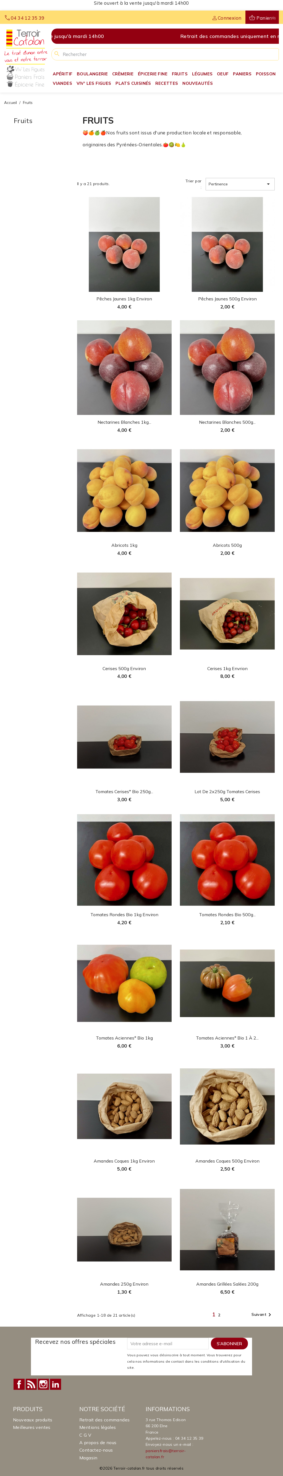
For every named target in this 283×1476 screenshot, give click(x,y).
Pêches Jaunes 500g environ (227, 299)
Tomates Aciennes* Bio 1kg (124, 1038)
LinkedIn (55, 1384)
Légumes (202, 73)
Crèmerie (122, 73)
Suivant (262, 1314)
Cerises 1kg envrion (227, 668)
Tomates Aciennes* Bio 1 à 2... (227, 1038)
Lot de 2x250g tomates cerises (227, 791)
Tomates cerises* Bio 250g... (124, 791)
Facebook (19, 1384)
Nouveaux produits (33, 1420)
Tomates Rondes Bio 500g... (227, 914)
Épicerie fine (152, 73)
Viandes (62, 83)
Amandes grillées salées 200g (227, 1284)
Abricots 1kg (124, 545)
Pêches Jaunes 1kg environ (124, 299)
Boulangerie (92, 73)
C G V (85, 1435)
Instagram (43, 1384)
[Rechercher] (165, 54)
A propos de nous (97, 1442)
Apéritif (62, 73)
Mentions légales (97, 1427)
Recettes (166, 83)
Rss (31, 1384)
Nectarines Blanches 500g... (227, 422)
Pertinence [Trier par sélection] (240, 184)
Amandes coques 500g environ (227, 1161)
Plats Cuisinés (133, 83)
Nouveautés (197, 83)
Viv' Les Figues (94, 83)
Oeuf (223, 73)
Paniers (242, 73)
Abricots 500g (227, 545)
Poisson (266, 73)
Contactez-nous (96, 1450)
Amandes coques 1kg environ (124, 1161)
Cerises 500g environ (124, 668)
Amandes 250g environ (124, 1284)
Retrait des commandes (104, 1420)
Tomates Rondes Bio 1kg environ (124, 914)
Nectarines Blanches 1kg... (124, 422)
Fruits (180, 73)
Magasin (88, 1457)
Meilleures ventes (32, 1427)
